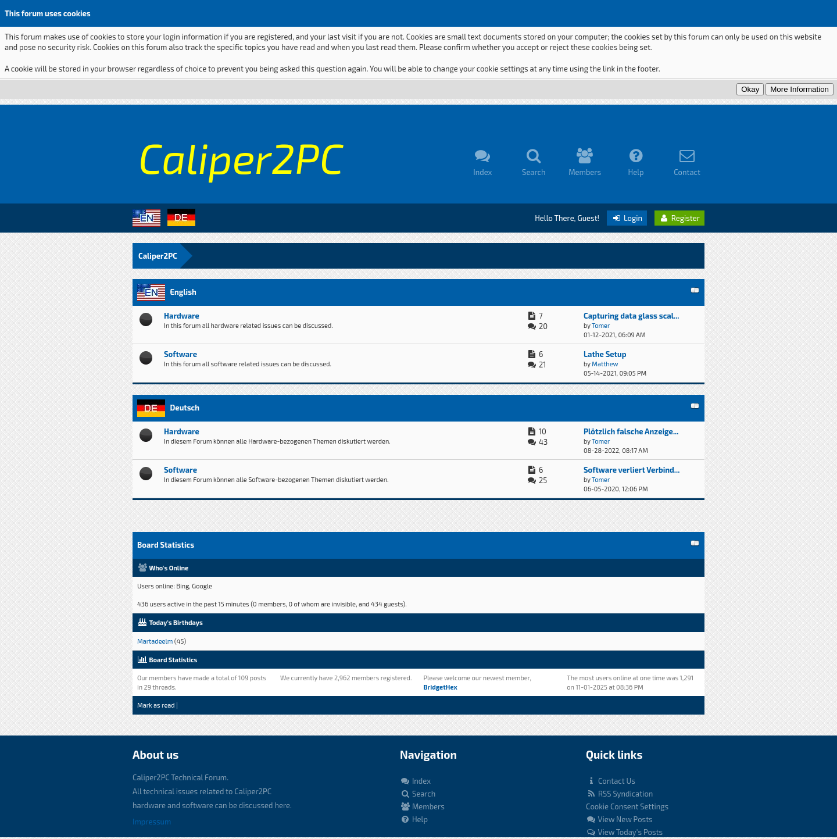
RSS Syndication (619, 793)
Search (417, 793)
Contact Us (610, 781)
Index (415, 781)
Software (180, 354)
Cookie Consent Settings (627, 806)
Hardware (181, 315)
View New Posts (619, 819)
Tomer (601, 325)
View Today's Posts (624, 832)
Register (679, 218)
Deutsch (184, 407)
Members (422, 806)
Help (414, 819)
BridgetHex (440, 687)
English (183, 292)
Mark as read (156, 705)
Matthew (605, 363)
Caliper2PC (157, 255)
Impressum (152, 821)
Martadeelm (155, 641)
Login (626, 218)
